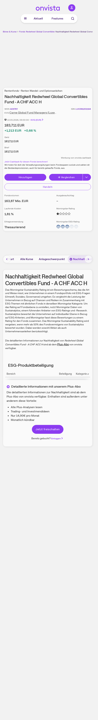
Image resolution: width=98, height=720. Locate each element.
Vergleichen (66, 177)
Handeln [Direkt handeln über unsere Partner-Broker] (47, 186)
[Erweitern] (87, 177)
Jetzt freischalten (48, 429)
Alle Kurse (26, 259)
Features (57, 18)
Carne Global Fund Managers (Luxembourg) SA (39, 112)
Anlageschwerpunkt (52, 259)
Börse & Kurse (10, 31)
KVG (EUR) (37, 120)
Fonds (22, 31)
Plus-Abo (63, 344)
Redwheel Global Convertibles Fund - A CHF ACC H (51, 31)
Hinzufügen (25, 177)
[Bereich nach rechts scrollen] (88, 259)
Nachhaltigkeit (80, 259)
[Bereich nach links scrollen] (7, 259)
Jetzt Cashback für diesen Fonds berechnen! (26, 161)
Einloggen (57, 438)
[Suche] (72, 18)
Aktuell (38, 18)
